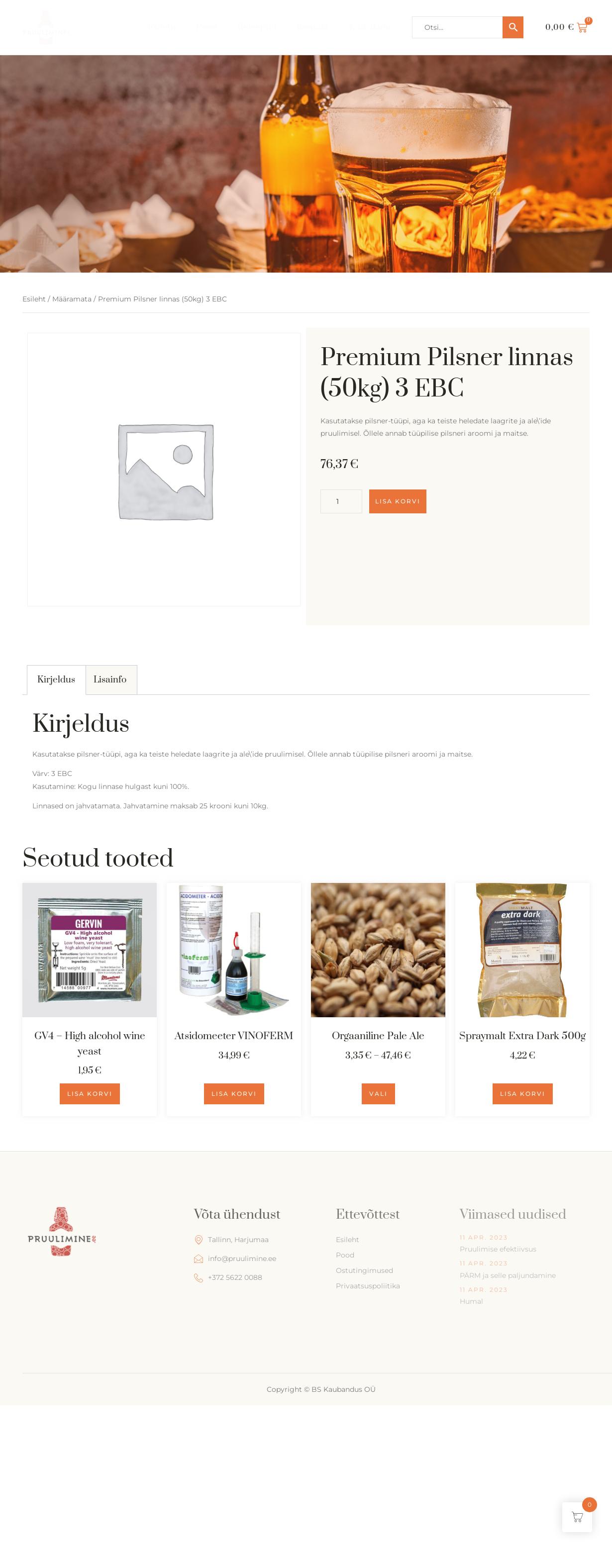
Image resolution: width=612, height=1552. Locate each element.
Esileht (164, 27)
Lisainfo (110, 679)
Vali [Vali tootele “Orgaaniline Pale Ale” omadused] (378, 1093)
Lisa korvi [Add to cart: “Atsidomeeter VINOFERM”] (234, 1093)
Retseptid (258, 27)
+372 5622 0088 (228, 1277)
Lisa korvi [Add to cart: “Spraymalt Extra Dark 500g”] (522, 1093)
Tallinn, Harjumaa (231, 1240)
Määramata (72, 298)
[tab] (56, 680)
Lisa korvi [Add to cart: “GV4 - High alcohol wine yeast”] (89, 1093)
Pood (208, 27)
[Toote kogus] (341, 501)
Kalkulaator (373, 27)
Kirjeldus (56, 679)
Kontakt (314, 27)
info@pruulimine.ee (235, 1258)
